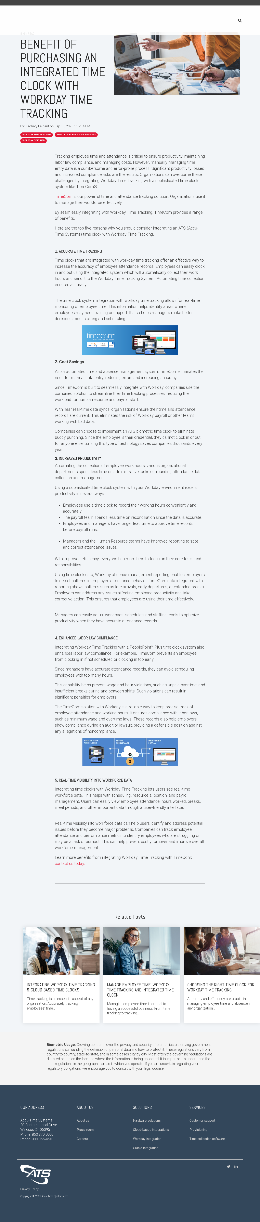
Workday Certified (33, 140)
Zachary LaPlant (37, 126)
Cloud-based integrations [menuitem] (151, 1125)
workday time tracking (36, 134)
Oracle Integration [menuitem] (145, 1143)
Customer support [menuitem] (202, 1115)
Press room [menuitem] (85, 1125)
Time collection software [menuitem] (207, 1134)
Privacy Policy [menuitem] (29, 1184)
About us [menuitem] (83, 1115)
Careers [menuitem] (82, 1134)
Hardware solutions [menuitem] (147, 1115)
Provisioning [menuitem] (198, 1125)
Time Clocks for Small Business (76, 134)
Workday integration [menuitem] (147, 1134)
